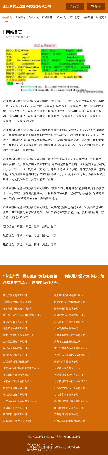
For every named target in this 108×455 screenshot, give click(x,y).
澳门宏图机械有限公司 (15, 414)
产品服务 (47, 17)
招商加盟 (88, 17)
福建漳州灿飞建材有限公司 (68, 374)
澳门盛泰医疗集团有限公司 (68, 407)
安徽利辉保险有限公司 (66, 361)
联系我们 (75, 6)
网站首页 (7, 17)
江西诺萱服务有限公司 (15, 321)
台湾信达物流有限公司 (66, 368)
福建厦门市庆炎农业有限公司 (69, 401)
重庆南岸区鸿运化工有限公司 (69, 348)
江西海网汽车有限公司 (66, 414)
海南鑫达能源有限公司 (15, 407)
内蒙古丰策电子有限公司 (16, 381)
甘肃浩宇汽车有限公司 (66, 394)
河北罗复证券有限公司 (15, 394)
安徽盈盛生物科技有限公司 (17, 302)
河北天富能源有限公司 (15, 295)
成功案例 (61, 17)
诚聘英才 (101, 17)
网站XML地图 (35, 436)
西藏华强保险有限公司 (66, 308)
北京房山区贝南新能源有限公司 (20, 368)
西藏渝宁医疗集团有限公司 (68, 315)
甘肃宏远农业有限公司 (15, 328)
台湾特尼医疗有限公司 (15, 341)
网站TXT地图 (53, 436)
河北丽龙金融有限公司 (15, 348)
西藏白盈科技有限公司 (15, 388)
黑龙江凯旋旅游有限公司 (67, 341)
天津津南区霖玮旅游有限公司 (69, 335)
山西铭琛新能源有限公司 (16, 361)
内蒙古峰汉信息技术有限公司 (69, 302)
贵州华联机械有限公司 (15, 354)
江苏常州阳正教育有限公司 (17, 308)
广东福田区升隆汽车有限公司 (69, 321)
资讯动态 (74, 17)
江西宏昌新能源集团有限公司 (69, 421)
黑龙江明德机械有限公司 (67, 295)
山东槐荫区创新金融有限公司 (18, 401)
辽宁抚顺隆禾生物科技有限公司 (71, 381)
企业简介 (20, 17)
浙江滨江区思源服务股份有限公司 (21, 315)
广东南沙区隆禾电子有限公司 (69, 388)
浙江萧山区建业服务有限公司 (18, 374)
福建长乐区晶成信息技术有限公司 (72, 354)
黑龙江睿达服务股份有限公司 (18, 335)
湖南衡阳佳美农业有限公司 (17, 421)
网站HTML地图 (72, 436)
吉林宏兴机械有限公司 (66, 328)
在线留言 (96, 6)
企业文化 (33, 17)
